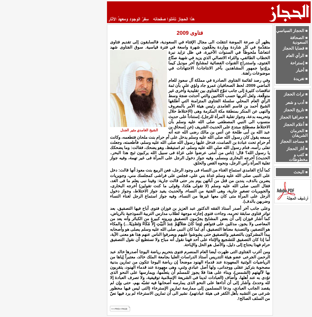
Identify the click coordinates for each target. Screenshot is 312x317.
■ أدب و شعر (297, 102)
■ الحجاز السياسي (292, 30)
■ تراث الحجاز (296, 94)
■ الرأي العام (297, 55)
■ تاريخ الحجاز (296, 110)
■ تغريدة (301, 79)
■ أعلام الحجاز (295, 124)
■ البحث (301, 172)
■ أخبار (302, 70)
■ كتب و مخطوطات (298, 157)
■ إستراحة (299, 63)
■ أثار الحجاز (297, 149)
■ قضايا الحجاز (295, 48)
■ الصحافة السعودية (299, 40)
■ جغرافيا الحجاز (294, 117)
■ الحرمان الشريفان (299, 133)
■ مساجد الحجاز (294, 141)
